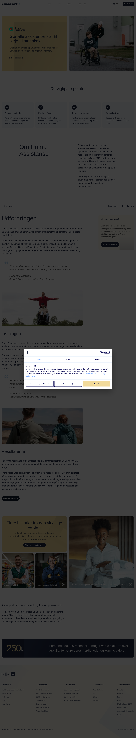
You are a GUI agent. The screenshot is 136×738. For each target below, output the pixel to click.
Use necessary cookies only (40, 384)
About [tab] (97, 359)
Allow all (96, 384)
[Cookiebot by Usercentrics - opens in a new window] (101, 352)
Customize (68, 384)
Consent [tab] (39, 359)
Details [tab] (68, 359)
